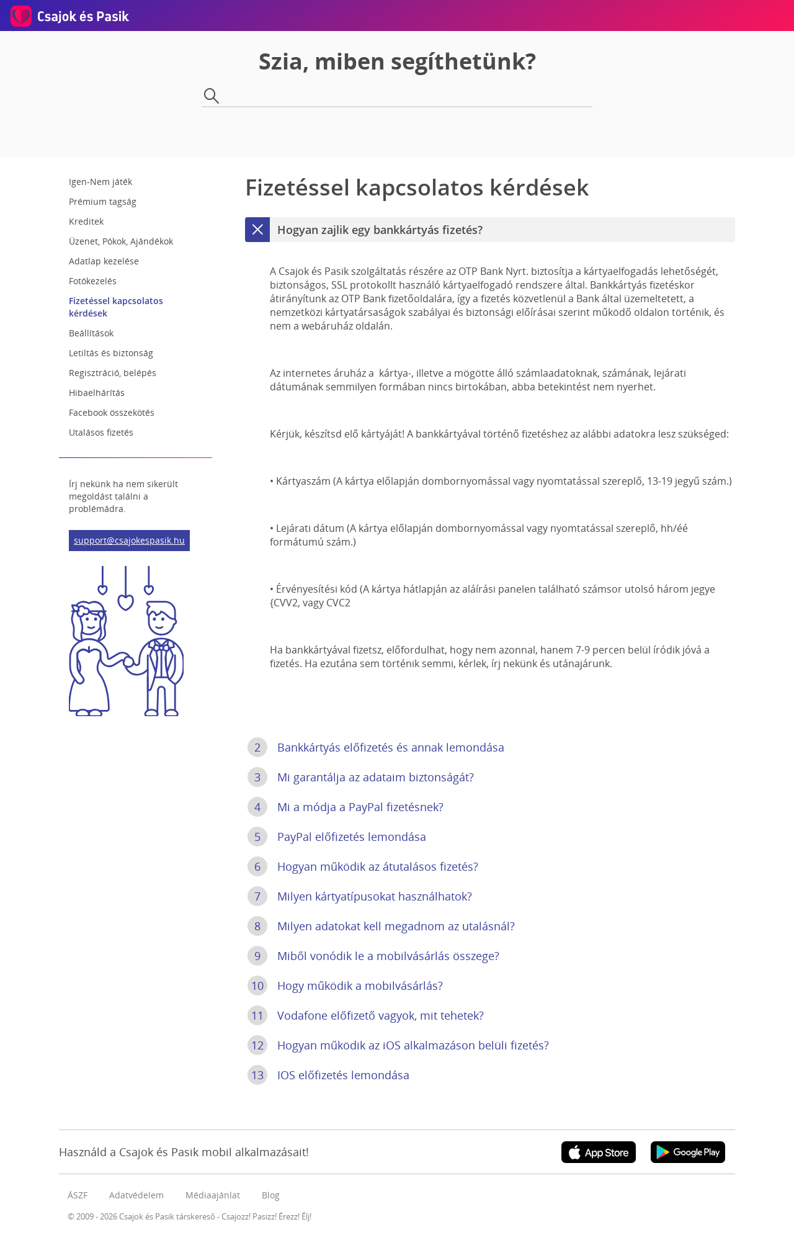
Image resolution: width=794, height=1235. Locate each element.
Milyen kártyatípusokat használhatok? (360, 896)
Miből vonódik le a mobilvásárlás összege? (373, 956)
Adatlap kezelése (104, 261)
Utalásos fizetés (101, 432)
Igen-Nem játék (100, 181)
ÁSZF (77, 1195)
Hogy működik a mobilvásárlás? (345, 985)
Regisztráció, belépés (112, 373)
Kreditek (86, 221)
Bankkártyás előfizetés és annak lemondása (376, 747)
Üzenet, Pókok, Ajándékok (121, 241)
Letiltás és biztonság (111, 353)
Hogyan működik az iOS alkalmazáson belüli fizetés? (398, 1045)
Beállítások (91, 333)
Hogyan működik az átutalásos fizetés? (363, 866)
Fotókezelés (93, 281)
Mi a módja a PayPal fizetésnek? (346, 807)
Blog (271, 1195)
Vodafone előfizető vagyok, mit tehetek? (366, 1015)
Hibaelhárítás (97, 392)
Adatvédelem (136, 1195)
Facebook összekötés (111, 412)
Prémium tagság (102, 201)
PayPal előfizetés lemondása (337, 837)
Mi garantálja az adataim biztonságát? (361, 777)
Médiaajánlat (212, 1195)
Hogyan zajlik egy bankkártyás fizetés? (364, 229)
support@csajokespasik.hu (129, 540)
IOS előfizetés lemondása (328, 1075)
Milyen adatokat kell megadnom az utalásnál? (381, 926)
